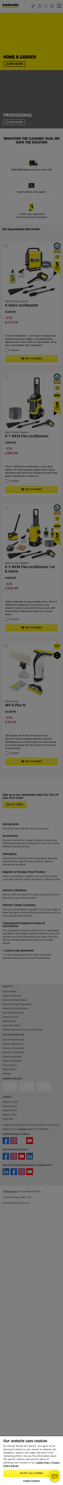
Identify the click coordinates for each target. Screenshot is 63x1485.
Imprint (14, 1466)
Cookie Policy (43, 1463)
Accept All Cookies (31, 1473)
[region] (31, 1460)
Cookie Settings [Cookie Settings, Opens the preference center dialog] (31, 1481)
